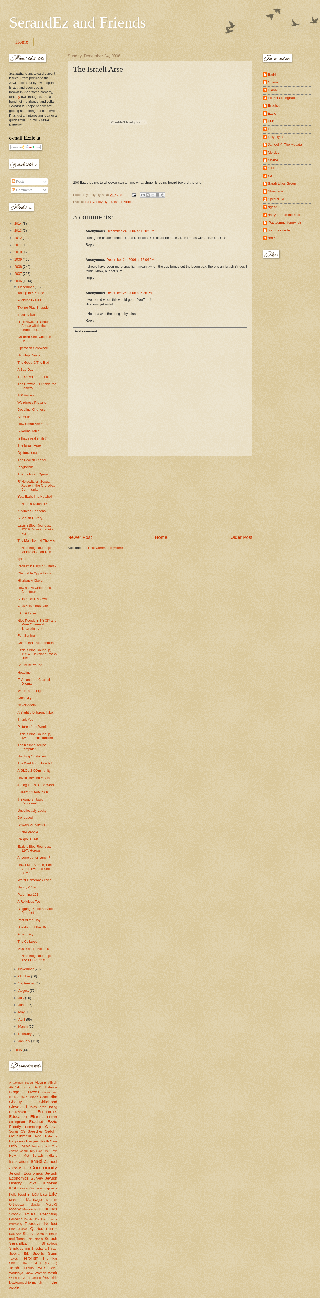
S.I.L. (272, 168)
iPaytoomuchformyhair (284, 222)
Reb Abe (15, 1233)
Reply (90, 245)
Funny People (27, 832)
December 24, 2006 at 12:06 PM (130, 260)
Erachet (36, 1121)
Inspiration (18, 1161)
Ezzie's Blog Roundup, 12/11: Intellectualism (35, 736)
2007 (18, 274)
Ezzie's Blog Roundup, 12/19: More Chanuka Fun (35, 529)
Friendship (33, 1127)
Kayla (23, 1188)
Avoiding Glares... (30, 300)
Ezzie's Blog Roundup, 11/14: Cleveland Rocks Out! (37, 654)
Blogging (17, 1092)
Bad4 (37, 1087)
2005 (18, 1050)
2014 (18, 223)
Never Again (26, 705)
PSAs (30, 1214)
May (21, 1012)
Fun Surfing (26, 635)
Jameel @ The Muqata (285, 145)
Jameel (50, 1161)
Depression (17, 1112)
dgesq (272, 207)
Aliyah (52, 1082)
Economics (47, 1111)
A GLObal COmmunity (33, 771)
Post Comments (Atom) (105, 548)
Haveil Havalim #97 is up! (36, 778)
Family (15, 1126)
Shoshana (39, 1248)
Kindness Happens (31, 511)
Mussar (27, 1209)
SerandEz (18, 1243)
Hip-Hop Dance (28, 355)
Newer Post (80, 537)
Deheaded (25, 818)
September (27, 983)
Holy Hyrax (104, 202)
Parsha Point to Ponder (40, 1219)
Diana (272, 90)
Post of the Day (28, 920)
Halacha (51, 1136)
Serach (50, 1238)
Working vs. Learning (25, 1277)
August (24, 991)
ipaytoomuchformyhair (25, 1282)
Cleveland (18, 1106)
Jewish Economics (26, 1173)
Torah (14, 1268)
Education (18, 1116)
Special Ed (276, 199)
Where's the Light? (31, 691)
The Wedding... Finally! (34, 763)
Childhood (48, 1102)
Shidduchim (19, 1248)
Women (40, 1273)
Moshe (15, 1209)
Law (43, 1194)
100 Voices (25, 395)
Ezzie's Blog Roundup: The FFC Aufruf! (34, 958)
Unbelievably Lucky (31, 811)
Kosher (24, 1194)
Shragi (52, 1248)
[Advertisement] (160, 495)
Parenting (48, 1214)
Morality (35, 1204)
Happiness (17, 1141)
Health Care (48, 1141)
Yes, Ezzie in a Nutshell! (35, 496)
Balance (51, 1087)
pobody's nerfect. (280, 230)
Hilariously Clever (30, 580)
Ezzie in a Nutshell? (32, 504)
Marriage (34, 1199)
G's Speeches (32, 1131)
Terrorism (30, 1258)
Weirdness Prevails (31, 402)
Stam (52, 1253)
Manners (15, 1200)
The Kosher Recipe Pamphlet (31, 747)
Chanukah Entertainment (35, 643)
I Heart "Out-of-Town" (33, 792)
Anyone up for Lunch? (33, 858)
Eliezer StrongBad (281, 98)
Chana (34, 1097)
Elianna (37, 1116)
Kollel (13, 1194)
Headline (24, 672)
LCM (35, 1194)
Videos (129, 202)
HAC (38, 1136)
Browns (33, 1092)
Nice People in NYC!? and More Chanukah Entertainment (36, 624)
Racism (51, 1229)
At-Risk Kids (19, 1087)
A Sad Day (25, 369)
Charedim (48, 1097)
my (18, 97)
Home (21, 42)
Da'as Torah (37, 1107)
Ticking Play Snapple (33, 307)
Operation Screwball (32, 348)
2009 (18, 259)
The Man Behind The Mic (36, 540)
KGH (13, 1188)
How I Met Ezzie (46, 1151)
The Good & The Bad (33, 362)
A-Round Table (28, 431)
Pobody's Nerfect (41, 1223)
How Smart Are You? (32, 424)
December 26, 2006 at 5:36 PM (129, 293)
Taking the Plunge (30, 293)
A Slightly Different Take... (36, 712)
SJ (32, 1234)
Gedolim (51, 1131)
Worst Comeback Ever (34, 880)
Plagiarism (25, 467)
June (22, 1005)
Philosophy (15, 1224)
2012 (18, 238)
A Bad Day (25, 934)
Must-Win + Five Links (33, 949)
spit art (22, 559)
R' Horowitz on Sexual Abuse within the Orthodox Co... (33, 326)
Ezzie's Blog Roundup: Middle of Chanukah (34, 550)
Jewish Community (33, 1167)
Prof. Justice (18, 1228)
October (24, 976)
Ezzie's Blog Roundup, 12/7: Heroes (34, 848)
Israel (118, 202)
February (25, 1034)
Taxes (13, 1258)
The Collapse (27, 941)
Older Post (241, 537)
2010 (18, 252)
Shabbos (49, 1243)
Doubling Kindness (31, 409)
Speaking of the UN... (33, 927)
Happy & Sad (27, 887)
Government (20, 1136)
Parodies (15, 1219)
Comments (22, 190)
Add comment (86, 331)
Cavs (23, 1097)
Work (52, 1272)
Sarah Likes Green (282, 183)
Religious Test (27, 839)
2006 (18, 281)
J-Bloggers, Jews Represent (30, 801)
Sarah (40, 1233)
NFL (37, 1209)
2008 (18, 267)
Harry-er (32, 1141)
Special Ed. (19, 1253)
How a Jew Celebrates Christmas (34, 590)
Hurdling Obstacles (31, 756)
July (21, 998)
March (23, 1026)
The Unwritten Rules (32, 377)
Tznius (29, 1268)
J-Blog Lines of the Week (36, 785)
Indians (51, 1155)
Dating (52, 1107)
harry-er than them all (284, 215)
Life (53, 1194)
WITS (42, 1268)
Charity (15, 1102)
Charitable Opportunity (34, 573)
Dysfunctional (27, 453)
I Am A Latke (26, 613)
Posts (18, 181)
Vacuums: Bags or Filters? (36, 566)
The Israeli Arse (29, 445)
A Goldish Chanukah (32, 606)
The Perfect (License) (40, 1263)
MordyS (51, 1204)
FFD (271, 121)
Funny (89, 202)
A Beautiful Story (29, 518)
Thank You (25, 719)
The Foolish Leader (31, 460)
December (26, 287)
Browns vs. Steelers (32, 825)
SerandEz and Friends (77, 22)
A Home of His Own (32, 599)
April (22, 1019)
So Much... (25, 417)
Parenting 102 (27, 894)
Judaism (49, 1183)
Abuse (40, 1082)
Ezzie (52, 1121)
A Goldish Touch (21, 1082)
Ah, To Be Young (29, 665)
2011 (18, 245)
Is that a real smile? (32, 438)
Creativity (24, 698)
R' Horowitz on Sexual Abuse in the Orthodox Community (36, 485)
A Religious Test (29, 901)
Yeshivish (50, 1278)
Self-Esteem (35, 1238)
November (26, 969)
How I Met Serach (26, 1155)
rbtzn (272, 238)
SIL (26, 1233)
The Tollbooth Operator (34, 474)
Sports (38, 1253)
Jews (31, 1183)
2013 (18, 230)
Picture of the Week (32, 727)
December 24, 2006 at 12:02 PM (130, 231)
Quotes (36, 1228)
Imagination (26, 314)
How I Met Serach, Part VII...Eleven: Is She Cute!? (34, 869)
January (24, 1041)
